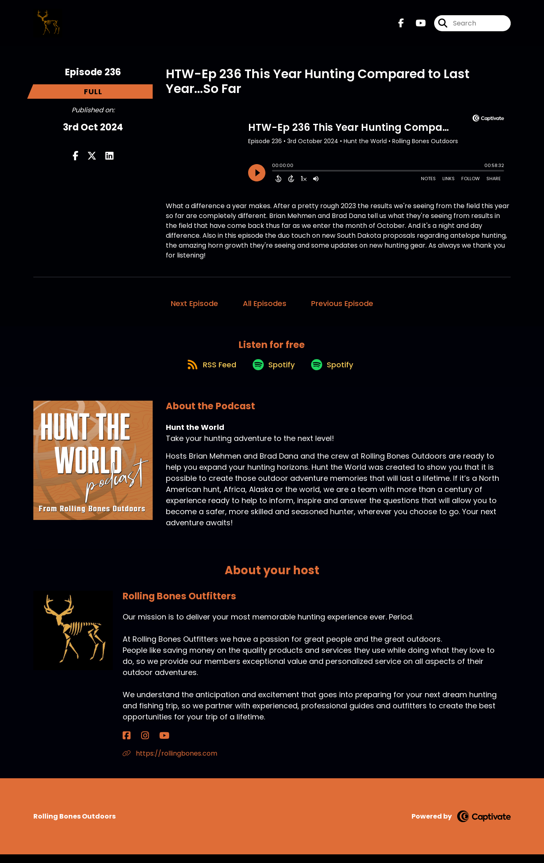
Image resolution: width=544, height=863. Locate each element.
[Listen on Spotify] (271, 372)
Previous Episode (342, 303)
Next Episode (194, 303)
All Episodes (264, 303)
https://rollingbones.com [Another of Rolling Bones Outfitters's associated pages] (170, 762)
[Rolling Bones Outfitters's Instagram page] (136, 744)
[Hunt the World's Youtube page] (416, 27)
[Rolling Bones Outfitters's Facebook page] (126, 744)
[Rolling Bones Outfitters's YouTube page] (147, 744)
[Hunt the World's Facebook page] (401, 27)
